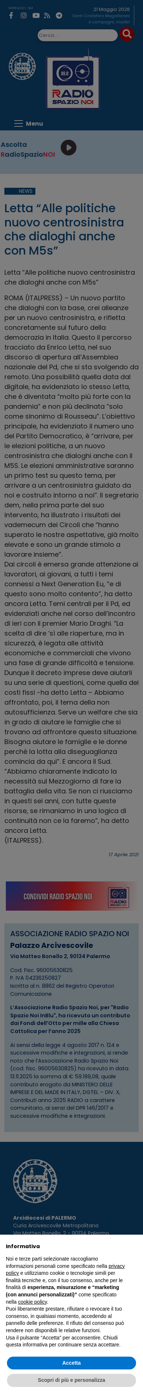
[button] (133, 1246)
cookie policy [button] (32, 1302)
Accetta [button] (71, 1363)
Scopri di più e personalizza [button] (71, 1380)
